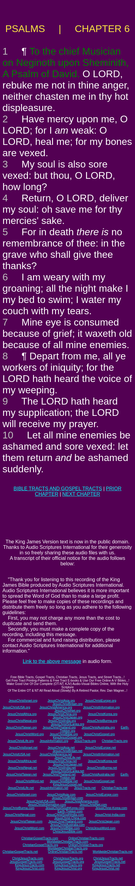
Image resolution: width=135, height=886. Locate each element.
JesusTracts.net (85, 788)
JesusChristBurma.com (18, 808)
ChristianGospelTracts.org (40, 845)
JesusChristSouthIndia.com (65, 814)
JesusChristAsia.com (61, 794)
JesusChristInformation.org (101, 707)
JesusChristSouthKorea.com (65, 808)
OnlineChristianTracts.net (65, 851)
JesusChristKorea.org (102, 714)
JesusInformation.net (54, 788)
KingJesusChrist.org (68, 868)
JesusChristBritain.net (67, 751)
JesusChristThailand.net (59, 774)
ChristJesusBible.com (67, 831)
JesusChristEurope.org (100, 700)
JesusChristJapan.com (104, 821)
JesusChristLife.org (20, 741)
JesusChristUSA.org (16, 707)
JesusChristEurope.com (102, 794)
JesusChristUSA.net (16, 754)
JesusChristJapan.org (67, 717)
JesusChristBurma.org (102, 720)
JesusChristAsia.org (61, 700)
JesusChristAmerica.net (55, 754)
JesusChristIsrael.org (23, 700)
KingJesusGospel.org (67, 737)
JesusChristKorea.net (102, 761)
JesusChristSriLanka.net (67, 771)
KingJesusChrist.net (105, 868)
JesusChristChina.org (62, 714)
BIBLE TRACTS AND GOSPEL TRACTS (57, 488)
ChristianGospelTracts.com (39, 838)
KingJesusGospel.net (67, 784)
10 (7, 435)
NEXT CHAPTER (81, 494)
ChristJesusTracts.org (68, 858)
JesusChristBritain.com (67, 798)
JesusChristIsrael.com (22, 794)
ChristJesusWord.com (101, 828)
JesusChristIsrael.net (23, 747)
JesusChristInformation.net (101, 754)
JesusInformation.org (53, 741)
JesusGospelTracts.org (68, 861)
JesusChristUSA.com (40, 801)
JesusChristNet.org (67, 710)
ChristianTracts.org (115, 741)
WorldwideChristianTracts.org (67, 848)
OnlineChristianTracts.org (85, 845)
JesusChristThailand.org (59, 727)
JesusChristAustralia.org (98, 727)
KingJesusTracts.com (29, 865)
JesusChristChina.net (62, 761)
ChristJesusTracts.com (27, 858)
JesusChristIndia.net (62, 767)
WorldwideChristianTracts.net (113, 851)
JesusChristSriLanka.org (67, 724)
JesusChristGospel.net (99, 781)
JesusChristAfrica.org (21, 714)
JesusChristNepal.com (20, 814)
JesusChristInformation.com (47, 804)
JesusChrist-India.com (110, 814)
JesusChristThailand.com (65, 821)
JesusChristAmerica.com (82, 801)
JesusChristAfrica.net (22, 761)
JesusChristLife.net (67, 757)
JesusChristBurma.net (102, 767)
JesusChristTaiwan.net (21, 774)
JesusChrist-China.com (70, 818)
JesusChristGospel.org (99, 734)
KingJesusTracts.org (68, 865)
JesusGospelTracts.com (26, 861)
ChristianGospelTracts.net (20, 851)
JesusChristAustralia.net (97, 774)
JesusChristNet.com (93, 804)
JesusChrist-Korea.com (111, 808)
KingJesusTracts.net (106, 865)
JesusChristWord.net (29, 781)
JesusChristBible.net (64, 781)
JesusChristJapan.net (67, 764)
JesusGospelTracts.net (110, 861)
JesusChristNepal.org (22, 720)
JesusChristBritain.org (68, 704)
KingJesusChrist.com (30, 868)
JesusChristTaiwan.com (26, 821)
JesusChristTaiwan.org (21, 727)
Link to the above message (52, 661)
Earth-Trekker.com (70, 811)
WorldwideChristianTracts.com (67, 841)
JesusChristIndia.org (62, 720)
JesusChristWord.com (29, 828)
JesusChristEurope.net (100, 747)
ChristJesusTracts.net (108, 858)
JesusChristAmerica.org (55, 707)
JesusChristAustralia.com (67, 825)
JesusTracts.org (85, 741)
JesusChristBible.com (65, 828)
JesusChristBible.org (64, 734)
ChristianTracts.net (114, 788)
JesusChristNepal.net (22, 767)
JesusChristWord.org (29, 734)
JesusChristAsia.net (61, 747)
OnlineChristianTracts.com (86, 838)
